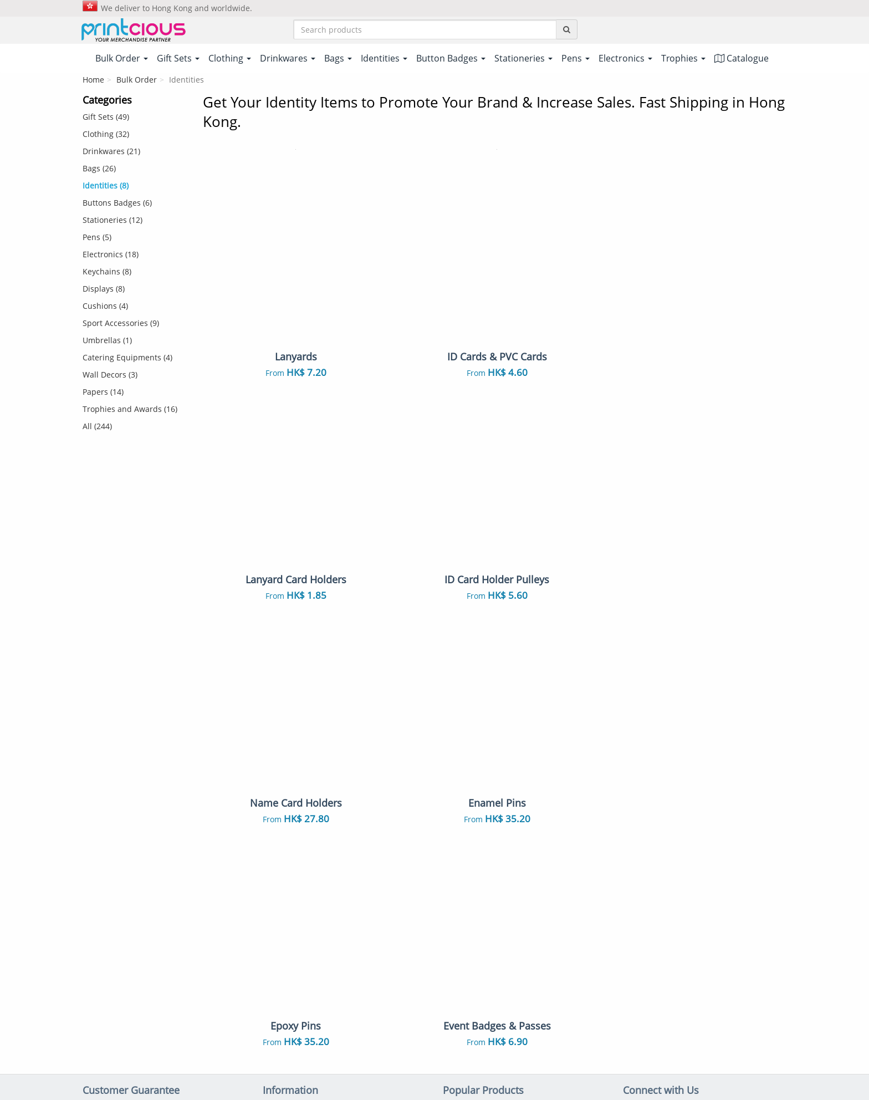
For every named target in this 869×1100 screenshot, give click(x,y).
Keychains (552, 855)
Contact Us (283, 823)
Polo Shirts (553, 755)
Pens (452, 872)
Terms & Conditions (405, 1047)
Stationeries (465, 941)
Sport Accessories (566, 958)
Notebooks (554, 872)
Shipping (279, 789)
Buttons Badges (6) (117, 203)
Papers (456, 975)
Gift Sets (549, 772)
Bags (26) (99, 169)
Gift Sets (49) (106, 118)
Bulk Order (136, 80)
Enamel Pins (466, 907)
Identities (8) (106, 186)
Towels (546, 889)
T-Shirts (457, 755)
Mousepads (555, 924)
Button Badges (471, 855)
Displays (459, 958)
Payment (280, 772)
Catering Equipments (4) (127, 358)
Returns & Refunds (298, 806)
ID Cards (549, 838)
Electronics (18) (111, 255)
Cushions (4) (105, 307)
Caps (452, 889)
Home (93, 80)
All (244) (97, 427)
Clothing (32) (106, 135)
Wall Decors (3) (110, 375)
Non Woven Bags (475, 821)
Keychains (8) (107, 272)
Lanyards (460, 838)
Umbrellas (552, 975)
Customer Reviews (298, 892)
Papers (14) (103, 393)
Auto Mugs (554, 907)
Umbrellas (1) (107, 341)
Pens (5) (97, 238)
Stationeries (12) (112, 221)
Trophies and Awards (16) (130, 410)
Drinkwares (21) (111, 152)
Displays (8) (104, 289)
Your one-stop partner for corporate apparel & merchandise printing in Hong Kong (435, 1087)
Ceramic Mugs (470, 803)
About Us (280, 755)
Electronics (553, 941)
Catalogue (741, 59)
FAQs (273, 841)
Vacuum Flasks (561, 803)
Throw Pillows (470, 924)
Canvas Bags (557, 821)
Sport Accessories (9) (121, 324)
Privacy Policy (475, 1047)
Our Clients (284, 875)
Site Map (279, 858)
